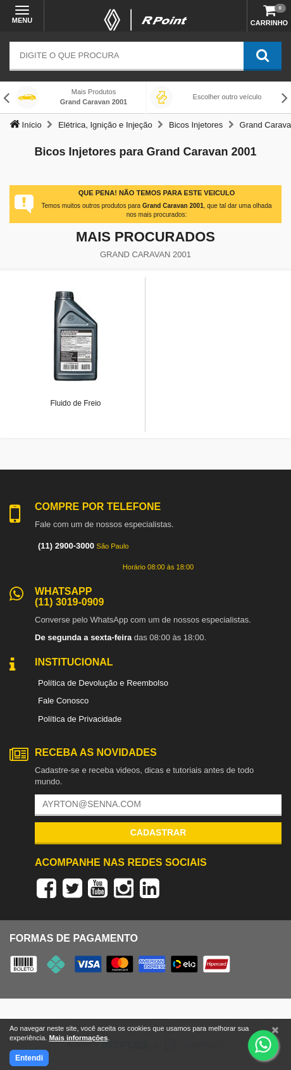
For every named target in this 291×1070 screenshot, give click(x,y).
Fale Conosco (63, 700)
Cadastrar (158, 832)
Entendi (29, 1058)
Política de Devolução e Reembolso (103, 683)
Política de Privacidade (79, 719)
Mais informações (78, 1038)
